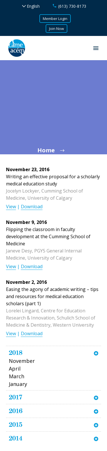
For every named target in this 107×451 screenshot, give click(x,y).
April (15, 368)
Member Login (55, 18)
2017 (15, 397)
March (16, 376)
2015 (15, 424)
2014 (16, 438)
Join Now (56, 28)
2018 (16, 353)
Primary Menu (95, 48)
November (22, 360)
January (18, 384)
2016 (16, 411)
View (11, 206)
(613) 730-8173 (72, 6)
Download (32, 206)
